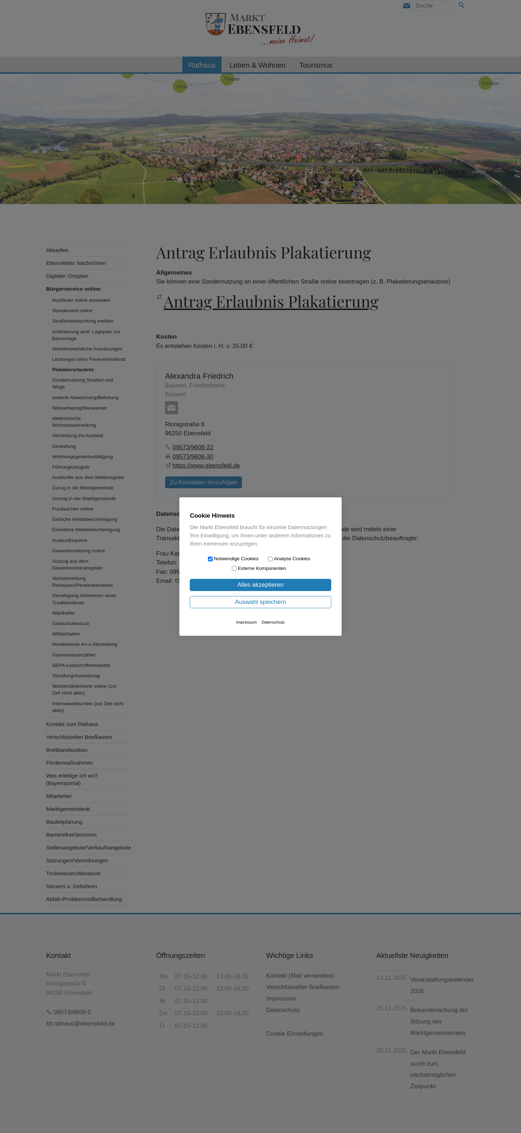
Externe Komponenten (262, 568)
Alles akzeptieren (260, 584)
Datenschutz (273, 622)
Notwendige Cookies (236, 558)
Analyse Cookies (292, 558)
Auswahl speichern (260, 602)
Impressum (246, 622)
